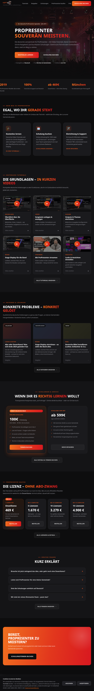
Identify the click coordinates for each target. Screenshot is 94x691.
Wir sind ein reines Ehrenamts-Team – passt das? (47, 596)
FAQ (69, 3)
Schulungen (44, 3)
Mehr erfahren (68, 447)
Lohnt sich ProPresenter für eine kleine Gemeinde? (47, 579)
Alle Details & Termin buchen (47, 460)
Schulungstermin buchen (22, 656)
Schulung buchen (81, 3)
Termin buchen (26, 447)
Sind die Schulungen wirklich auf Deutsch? (47, 588)
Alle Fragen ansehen (47, 606)
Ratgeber (34, 3)
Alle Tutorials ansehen (47, 280)
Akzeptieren (84, 683)
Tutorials (25, 3)
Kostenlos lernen (27, 55)
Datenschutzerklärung (32, 688)
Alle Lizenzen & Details (47, 535)
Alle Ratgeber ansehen (47, 370)
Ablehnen (69, 683)
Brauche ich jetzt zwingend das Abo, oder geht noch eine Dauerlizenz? (47, 571)
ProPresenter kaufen (58, 3)
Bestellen (13, 524)
